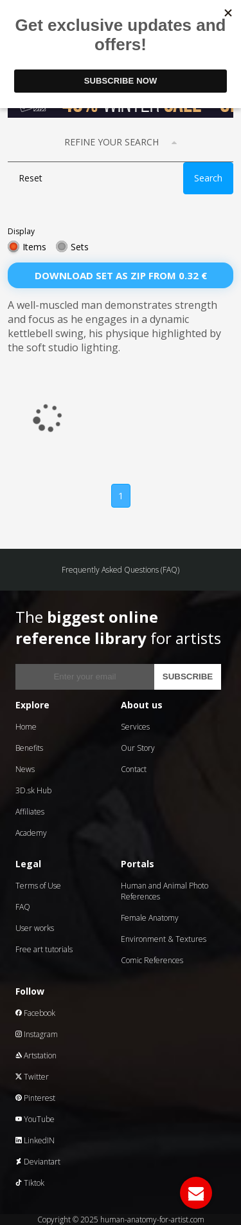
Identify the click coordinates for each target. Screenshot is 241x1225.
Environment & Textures (163, 939)
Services (135, 726)
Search (208, 178)
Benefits (29, 747)
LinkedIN (35, 1140)
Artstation (36, 1055)
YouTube (35, 1119)
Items (34, 247)
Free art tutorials (44, 949)
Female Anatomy (150, 917)
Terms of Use (38, 885)
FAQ (22, 906)
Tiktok (29, 1182)
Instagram (36, 1034)
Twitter (32, 1076)
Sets (80, 247)
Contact (134, 769)
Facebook (35, 1013)
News (25, 769)
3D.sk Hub (33, 790)
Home (26, 726)
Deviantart (37, 1161)
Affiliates (29, 811)
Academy (31, 832)
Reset (30, 178)
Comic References (152, 960)
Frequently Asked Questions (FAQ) (120, 569)
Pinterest (35, 1097)
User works (34, 928)
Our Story (138, 747)
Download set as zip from (121, 275)
